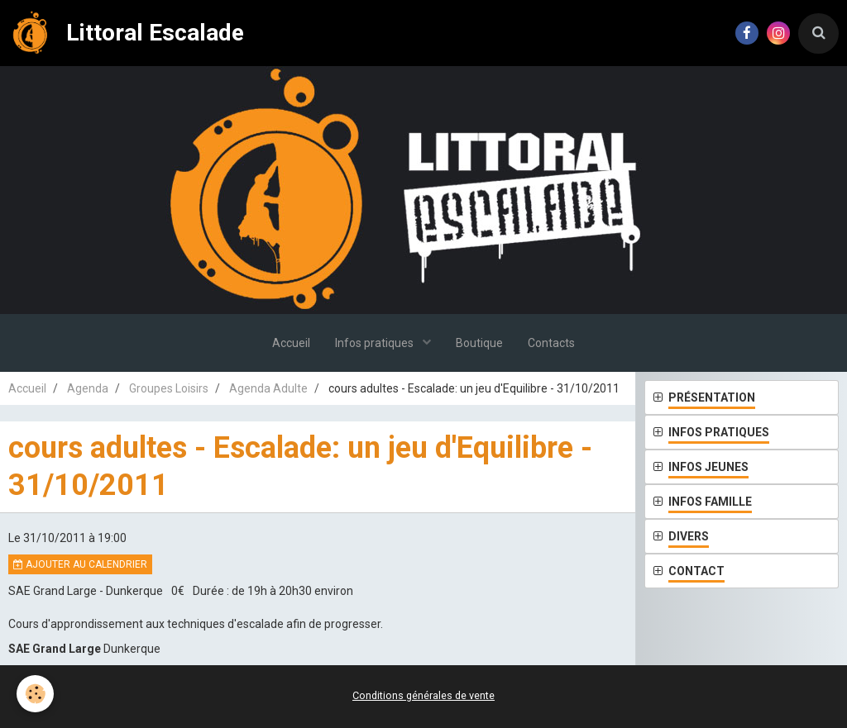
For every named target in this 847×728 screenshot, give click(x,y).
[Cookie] (35, 693)
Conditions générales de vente (423, 695)
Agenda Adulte (268, 388)
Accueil (291, 343)
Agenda (87, 388)
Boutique (479, 343)
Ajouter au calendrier (80, 564)
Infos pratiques (375, 343)
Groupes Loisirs (168, 388)
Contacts (551, 343)
